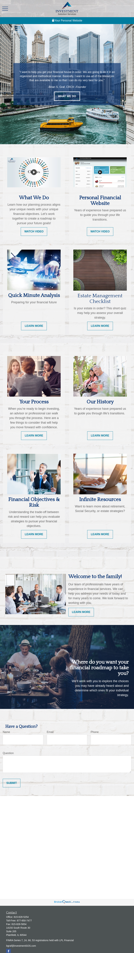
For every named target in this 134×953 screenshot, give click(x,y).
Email (50, 732)
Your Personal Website (67, 20)
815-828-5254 (21, 917)
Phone (95, 732)
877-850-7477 (24, 920)
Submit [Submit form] (11, 783)
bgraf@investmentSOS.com (21, 945)
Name (6, 732)
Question (8, 753)
